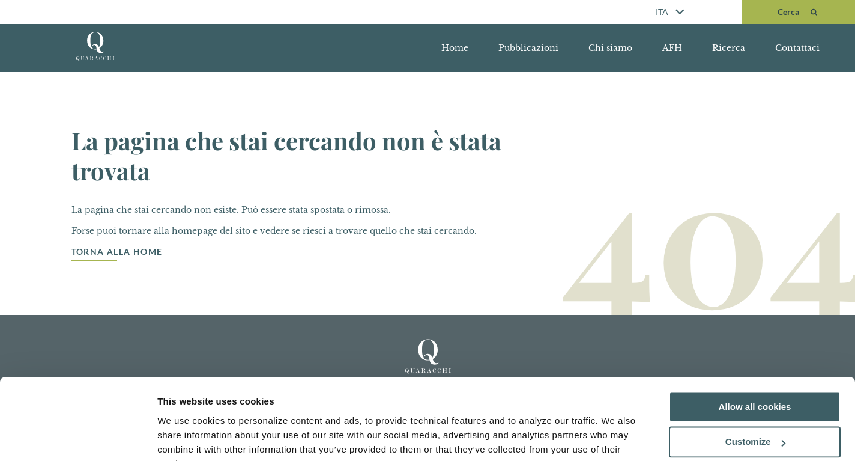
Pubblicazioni (528, 48)
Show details (185, 437)
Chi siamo (610, 48)
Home (454, 48)
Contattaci (797, 48)
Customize (755, 382)
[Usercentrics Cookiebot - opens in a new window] (77, 438)
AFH (672, 48)
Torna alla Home (117, 252)
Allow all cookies (755, 347)
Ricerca (728, 48)
